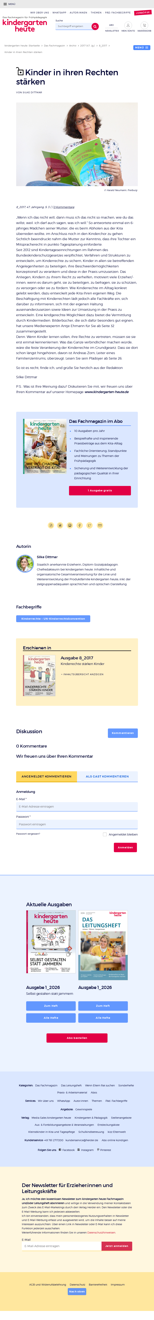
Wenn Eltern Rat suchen (100, 1085)
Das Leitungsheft (71, 1085)
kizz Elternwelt (117, 1131)
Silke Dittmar (32, 92)
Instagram (87, 1150)
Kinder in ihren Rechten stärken (23, 52)
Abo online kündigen (115, 1140)
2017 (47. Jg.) (87, 45)
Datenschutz (77, 1284)
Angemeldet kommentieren (47, 776)
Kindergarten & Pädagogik (91, 1117)
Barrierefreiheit (98, 1284)
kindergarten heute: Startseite (22, 45)
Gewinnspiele (83, 1109)
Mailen (99, 525)
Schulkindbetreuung (91, 1131)
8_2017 (103, 45)
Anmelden (125, 847)
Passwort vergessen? (28, 833)
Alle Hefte (51, 1017)
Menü (11, 4)
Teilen (78, 525)
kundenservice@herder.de (82, 1140)
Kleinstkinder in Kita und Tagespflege (51, 1131)
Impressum (118, 1284)
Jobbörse (143, 12)
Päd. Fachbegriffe (118, 12)
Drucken (68, 525)
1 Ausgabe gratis (100, 490)
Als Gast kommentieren (107, 776)
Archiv (72, 45)
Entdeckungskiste (108, 1124)
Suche (59, 20)
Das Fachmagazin (54, 45)
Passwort (23, 816)
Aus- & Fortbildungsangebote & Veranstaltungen (64, 1124)
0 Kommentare (63, 207)
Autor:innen (78, 12)
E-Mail (21, 799)
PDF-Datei (49, 525)
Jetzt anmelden (116, 1246)
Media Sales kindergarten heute (51, 1117)
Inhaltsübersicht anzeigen (83, 674)
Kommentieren (123, 733)
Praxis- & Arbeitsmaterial (72, 1092)
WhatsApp (59, 12)
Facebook (68, 1150)
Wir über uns (39, 12)
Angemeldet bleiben (123, 834)
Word (59, 525)
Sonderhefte (126, 1085)
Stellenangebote (121, 1117)
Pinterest (105, 1150)
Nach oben (77, 1291)
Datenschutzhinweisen (101, 1232)
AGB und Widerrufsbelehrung (47, 1284)
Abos (94, 1092)
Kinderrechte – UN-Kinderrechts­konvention (53, 618)
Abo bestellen (77, 1038)
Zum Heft (51, 1005)
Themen (96, 12)
